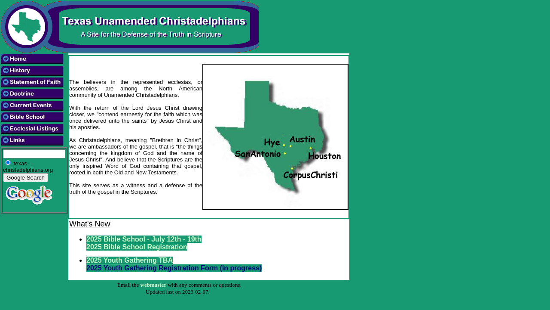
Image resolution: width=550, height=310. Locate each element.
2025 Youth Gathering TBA (129, 260)
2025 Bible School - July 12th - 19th (144, 239)
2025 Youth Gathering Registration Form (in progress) (174, 268)
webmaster (154, 285)
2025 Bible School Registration (136, 247)
